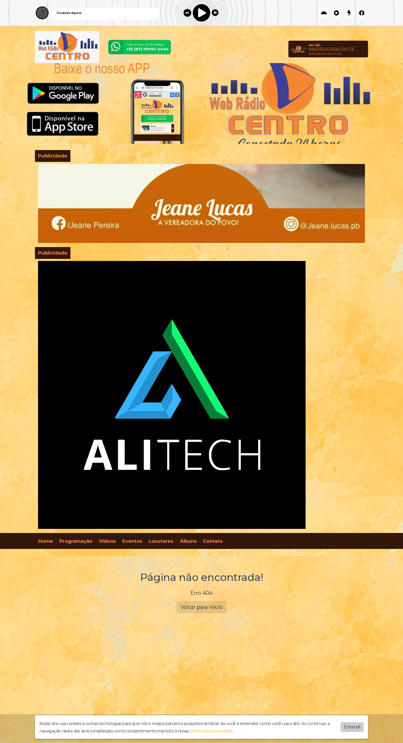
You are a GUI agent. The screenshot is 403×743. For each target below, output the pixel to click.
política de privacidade (211, 731)
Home (45, 541)
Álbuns (188, 541)
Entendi (352, 726)
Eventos (132, 541)
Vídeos (107, 541)
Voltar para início (202, 607)
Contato (213, 541)
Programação (75, 541)
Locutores (161, 541)
